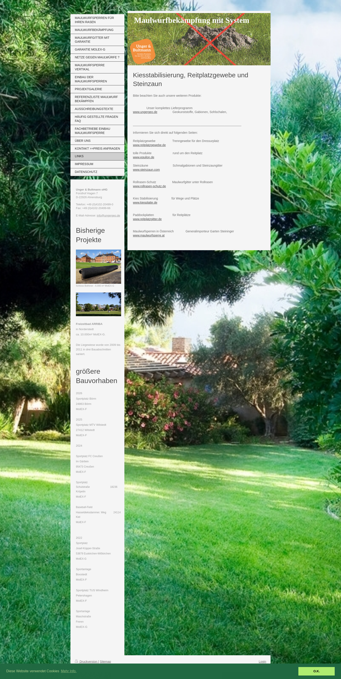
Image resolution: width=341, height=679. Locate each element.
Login (262, 661)
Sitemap (105, 661)
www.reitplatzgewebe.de (149, 145)
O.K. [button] (316, 671)
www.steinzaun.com (146, 169)
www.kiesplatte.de (145, 202)
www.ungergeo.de (145, 112)
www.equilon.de (143, 157)
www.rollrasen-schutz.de (149, 186)
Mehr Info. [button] (69, 671)
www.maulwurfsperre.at (149, 235)
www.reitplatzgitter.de (147, 219)
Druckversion (86, 661)
